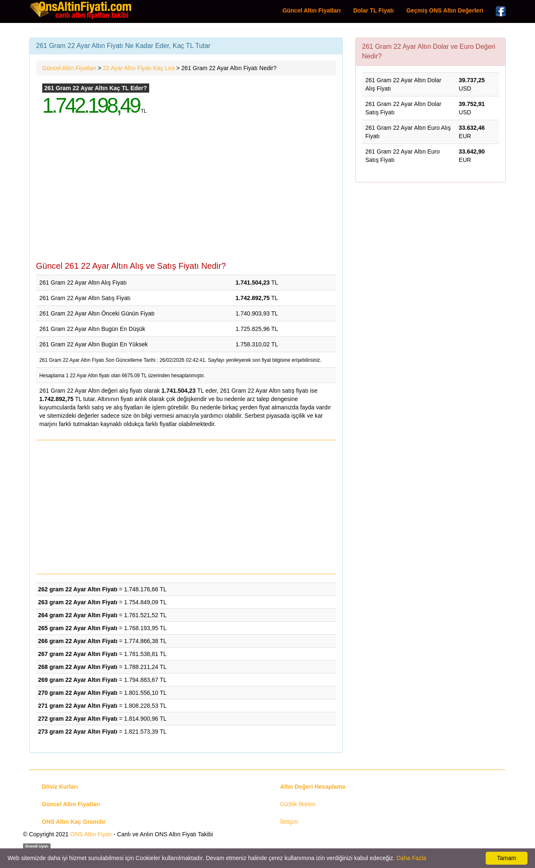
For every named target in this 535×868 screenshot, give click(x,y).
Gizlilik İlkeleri (298, 804)
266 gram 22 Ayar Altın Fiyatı (77, 641)
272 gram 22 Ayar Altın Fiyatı (77, 718)
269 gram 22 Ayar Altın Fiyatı (77, 679)
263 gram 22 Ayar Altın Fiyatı (77, 602)
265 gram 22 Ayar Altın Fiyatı (77, 628)
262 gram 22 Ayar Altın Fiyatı (77, 589)
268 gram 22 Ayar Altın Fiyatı (77, 667)
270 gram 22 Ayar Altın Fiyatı (77, 692)
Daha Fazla (411, 858)
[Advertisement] (186, 194)
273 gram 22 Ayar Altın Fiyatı (77, 731)
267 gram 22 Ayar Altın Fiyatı (77, 654)
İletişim (289, 821)
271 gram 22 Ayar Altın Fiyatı (77, 705)
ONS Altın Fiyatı (91, 834)
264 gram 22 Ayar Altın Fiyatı (77, 615)
